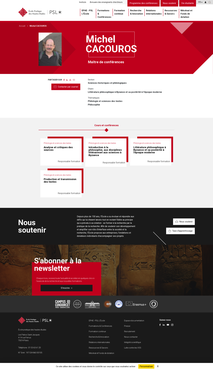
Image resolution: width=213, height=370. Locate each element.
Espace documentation (134, 321)
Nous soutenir (169, 3)
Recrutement (129, 331)
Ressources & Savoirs (171, 12)
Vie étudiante (187, 3)
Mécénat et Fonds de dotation (186, 13)
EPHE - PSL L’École (87, 12)
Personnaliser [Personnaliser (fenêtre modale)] (146, 366)
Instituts (82, 2)
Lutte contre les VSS (132, 348)
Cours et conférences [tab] (106, 125)
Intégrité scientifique (132, 342)
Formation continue (119, 12)
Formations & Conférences (104, 13)
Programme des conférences (143, 3)
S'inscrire (66, 288)
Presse (127, 326)
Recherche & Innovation (136, 12)
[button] (210, 2)
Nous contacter (131, 337)
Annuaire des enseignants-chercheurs (106, 2)
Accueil (22, 26)
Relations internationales (154, 12)
